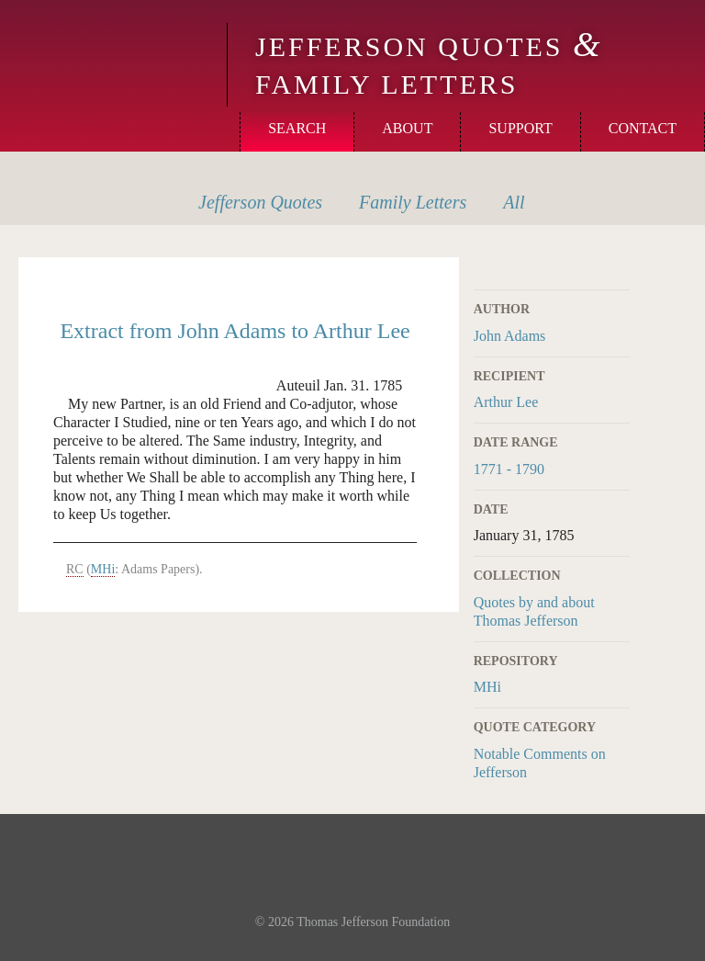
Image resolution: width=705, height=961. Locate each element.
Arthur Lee (506, 402)
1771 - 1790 (509, 469)
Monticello (111, 48)
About (407, 128)
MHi (487, 687)
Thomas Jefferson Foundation (373, 922)
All (513, 202)
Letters (412, 202)
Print (618, 267)
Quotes (260, 202)
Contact (643, 128)
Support (520, 128)
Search (297, 128)
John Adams (510, 336)
